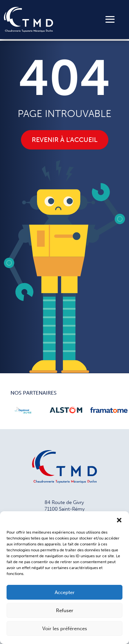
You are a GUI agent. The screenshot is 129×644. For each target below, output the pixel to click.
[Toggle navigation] (110, 19)
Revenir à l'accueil (65, 140)
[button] (119, 519)
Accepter (65, 592)
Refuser (64, 610)
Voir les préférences (64, 629)
